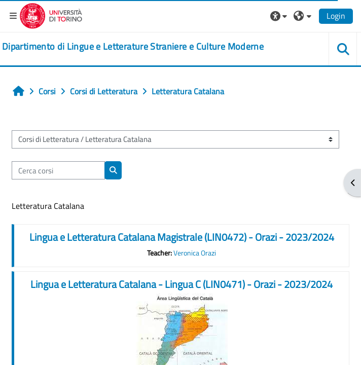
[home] (133, 46)
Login (336, 16)
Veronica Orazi (194, 253)
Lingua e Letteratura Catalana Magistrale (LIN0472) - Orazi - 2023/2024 (181, 237)
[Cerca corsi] (58, 170)
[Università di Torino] (51, 15)
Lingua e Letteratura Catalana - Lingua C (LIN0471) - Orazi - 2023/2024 (181, 284)
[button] (280, 16)
